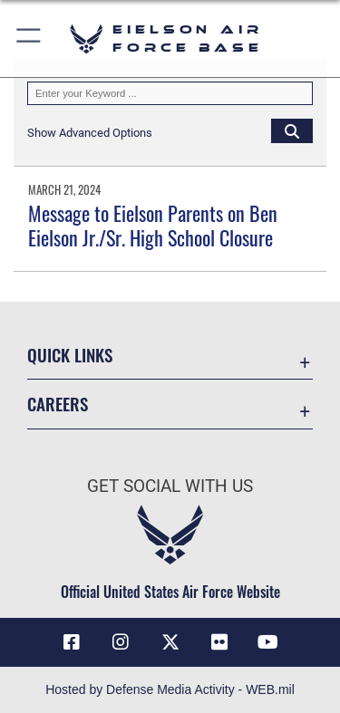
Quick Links (69, 355)
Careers (57, 403)
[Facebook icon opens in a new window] (71, 642)
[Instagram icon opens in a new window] (120, 642)
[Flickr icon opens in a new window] (219, 642)
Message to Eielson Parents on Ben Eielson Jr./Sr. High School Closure (152, 224)
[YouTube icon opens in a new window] (268, 642)
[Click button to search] (292, 130)
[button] (29, 38)
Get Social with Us (170, 486)
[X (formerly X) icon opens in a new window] (170, 642)
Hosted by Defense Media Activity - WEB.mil (170, 689)
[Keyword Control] (170, 93)
